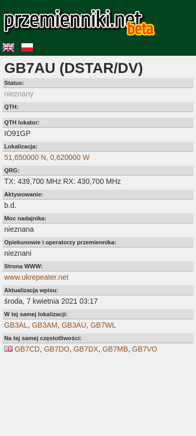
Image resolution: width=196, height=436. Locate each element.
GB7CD (27, 349)
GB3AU (74, 325)
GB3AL (16, 325)
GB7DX (86, 349)
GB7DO (57, 349)
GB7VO (144, 349)
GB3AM (44, 325)
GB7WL (103, 325)
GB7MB (115, 349)
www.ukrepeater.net (36, 277)
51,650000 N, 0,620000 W (46, 157)
